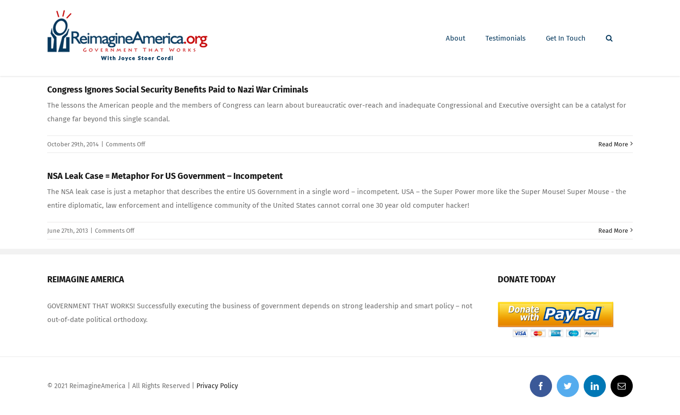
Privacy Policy (217, 386)
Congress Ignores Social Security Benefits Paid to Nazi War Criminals (177, 90)
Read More (613, 144)
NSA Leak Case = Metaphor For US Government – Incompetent (165, 176)
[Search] (609, 38)
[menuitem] (455, 38)
